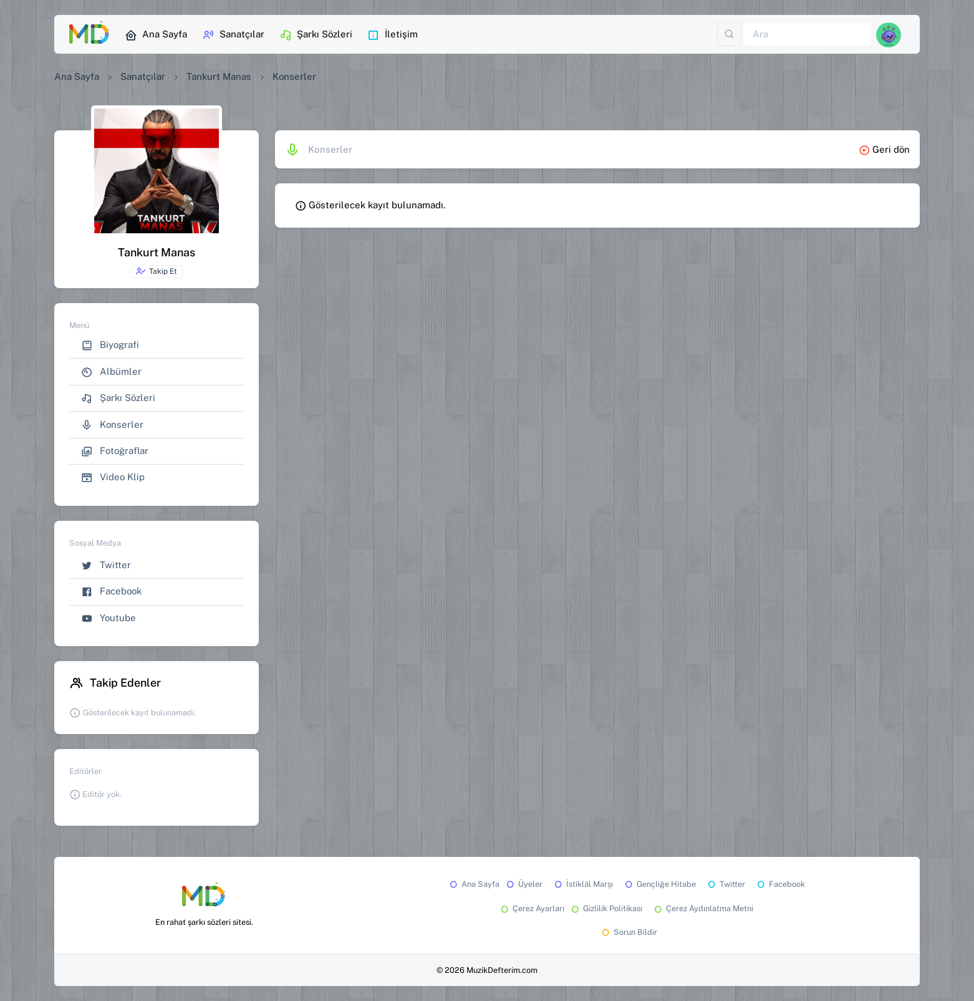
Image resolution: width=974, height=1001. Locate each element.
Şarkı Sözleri (315, 35)
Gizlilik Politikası (605, 908)
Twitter (106, 565)
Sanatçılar (233, 35)
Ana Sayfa (156, 35)
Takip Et (156, 271)
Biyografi (110, 345)
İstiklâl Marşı (582, 884)
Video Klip (113, 477)
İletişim (392, 35)
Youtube (108, 618)
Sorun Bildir (628, 932)
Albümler (111, 372)
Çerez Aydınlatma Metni (702, 908)
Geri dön (884, 149)
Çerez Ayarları (531, 908)
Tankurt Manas (218, 76)
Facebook (111, 591)
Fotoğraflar (114, 451)
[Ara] (807, 34)
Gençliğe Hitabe (659, 884)
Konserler (112, 425)
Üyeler (523, 884)
